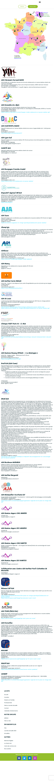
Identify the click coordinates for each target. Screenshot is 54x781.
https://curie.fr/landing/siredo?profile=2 (11, 288)
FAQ (5, 747)
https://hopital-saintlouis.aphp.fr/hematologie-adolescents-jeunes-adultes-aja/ (22, 307)
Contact (6, 727)
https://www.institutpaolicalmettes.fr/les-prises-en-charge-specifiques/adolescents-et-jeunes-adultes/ (25, 596)
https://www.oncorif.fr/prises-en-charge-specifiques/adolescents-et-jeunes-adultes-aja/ (25, 308)
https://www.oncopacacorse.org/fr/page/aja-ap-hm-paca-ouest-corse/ (21, 659)
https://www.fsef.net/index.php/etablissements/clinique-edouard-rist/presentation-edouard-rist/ (26, 337)
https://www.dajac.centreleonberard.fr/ (11, 133)
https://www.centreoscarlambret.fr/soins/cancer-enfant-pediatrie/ (19, 669)
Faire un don (7, 740)
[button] (39, 2)
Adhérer (6, 737)
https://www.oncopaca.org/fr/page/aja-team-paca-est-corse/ (18, 618)
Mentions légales (8, 760)
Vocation (6, 716)
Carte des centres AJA (10, 765)
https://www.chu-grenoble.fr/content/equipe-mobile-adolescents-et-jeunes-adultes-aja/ (25, 112)
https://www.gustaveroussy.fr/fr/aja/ (11, 359)
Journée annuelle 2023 (10, 750)
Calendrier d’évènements (11, 730)
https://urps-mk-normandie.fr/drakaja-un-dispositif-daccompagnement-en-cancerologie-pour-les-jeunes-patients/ (26, 457)
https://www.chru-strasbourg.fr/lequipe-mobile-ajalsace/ (16, 259)
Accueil (6, 714)
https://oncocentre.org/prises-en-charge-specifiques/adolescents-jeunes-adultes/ (23, 223)
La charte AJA (7, 762)
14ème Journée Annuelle (10, 725)
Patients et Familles (9, 719)
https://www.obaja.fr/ (7, 202)
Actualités (7, 753)
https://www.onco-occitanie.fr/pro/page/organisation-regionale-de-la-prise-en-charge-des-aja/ (26, 501)
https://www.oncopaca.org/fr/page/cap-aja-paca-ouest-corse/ (18, 598)
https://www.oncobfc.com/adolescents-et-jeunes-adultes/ (17, 181)
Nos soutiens (7, 768)
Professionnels (8, 722)
